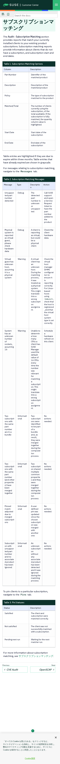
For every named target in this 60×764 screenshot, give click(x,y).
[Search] (36, 16)
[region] (30, 748)
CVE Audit (12, 669)
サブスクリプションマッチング (36, 656)
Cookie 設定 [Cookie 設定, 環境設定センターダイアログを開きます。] (30, 758)
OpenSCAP (45, 669)
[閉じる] (56, 737)
